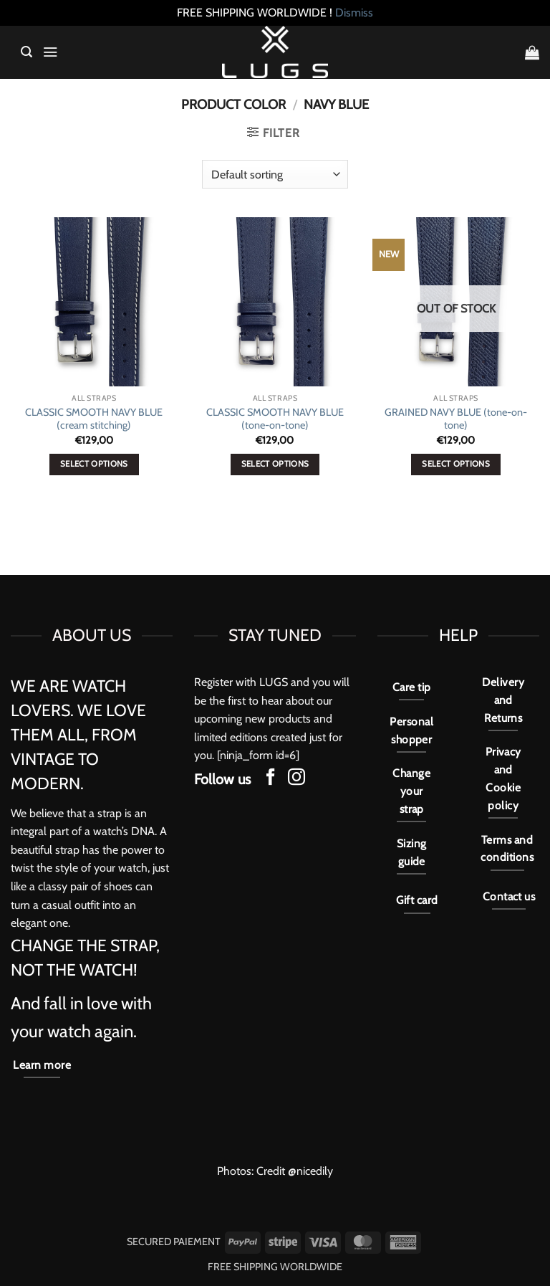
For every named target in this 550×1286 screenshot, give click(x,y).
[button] (26, 52)
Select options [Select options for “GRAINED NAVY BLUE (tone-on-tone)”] (456, 464)
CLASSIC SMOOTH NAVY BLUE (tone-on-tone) (275, 419)
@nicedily (310, 1171)
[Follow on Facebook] (270, 778)
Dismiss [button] (354, 12)
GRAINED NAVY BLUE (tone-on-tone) (456, 419)
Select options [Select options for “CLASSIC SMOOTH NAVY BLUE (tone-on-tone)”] (275, 464)
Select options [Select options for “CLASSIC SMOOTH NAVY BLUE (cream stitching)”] (94, 464)
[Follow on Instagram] (296, 778)
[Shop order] (275, 174)
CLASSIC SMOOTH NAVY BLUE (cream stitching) (94, 419)
